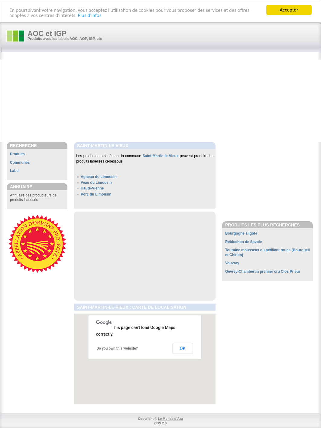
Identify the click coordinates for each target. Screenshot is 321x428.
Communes (20, 162)
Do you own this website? (117, 348)
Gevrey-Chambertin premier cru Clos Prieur (262, 271)
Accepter (289, 10)
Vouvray (232, 263)
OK (182, 348)
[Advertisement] (163, 97)
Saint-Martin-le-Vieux (160, 156)
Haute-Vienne (92, 188)
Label (14, 171)
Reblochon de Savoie (243, 242)
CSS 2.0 (160, 423)
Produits (17, 154)
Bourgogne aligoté (241, 233)
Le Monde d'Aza (170, 418)
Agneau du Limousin (99, 177)
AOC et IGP (47, 33)
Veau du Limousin (96, 182)
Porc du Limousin (96, 194)
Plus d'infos (89, 15)
